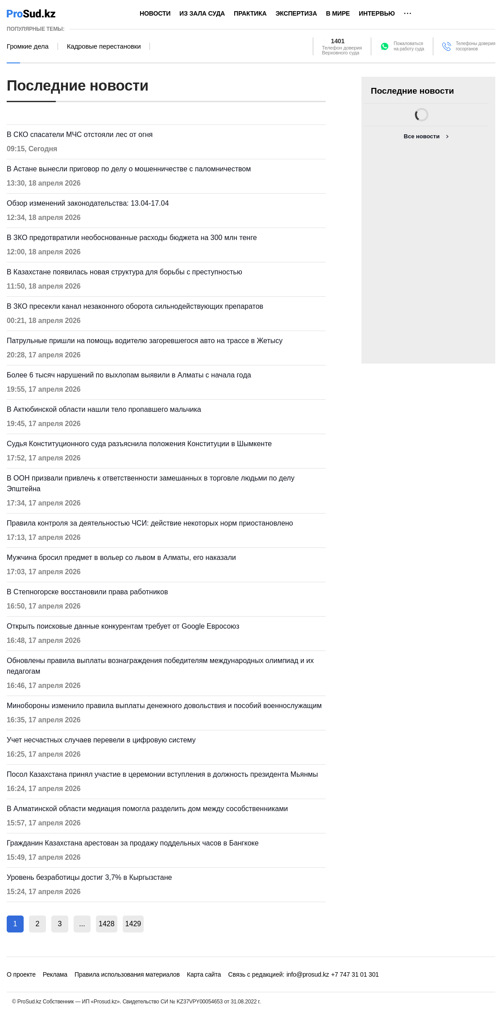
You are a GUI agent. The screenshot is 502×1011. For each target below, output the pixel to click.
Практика (250, 13)
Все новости (422, 136)
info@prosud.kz (307, 974)
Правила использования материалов (127, 974)
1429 (133, 924)
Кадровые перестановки (104, 46)
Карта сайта (204, 974)
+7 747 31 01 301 (355, 974)
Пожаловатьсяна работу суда (409, 46)
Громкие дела (28, 46)
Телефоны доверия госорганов (475, 46)
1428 (107, 924)
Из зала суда (202, 13)
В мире (338, 13)
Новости (155, 13)
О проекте (21, 974)
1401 (338, 41)
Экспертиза (296, 13)
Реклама (55, 974)
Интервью (377, 13)
